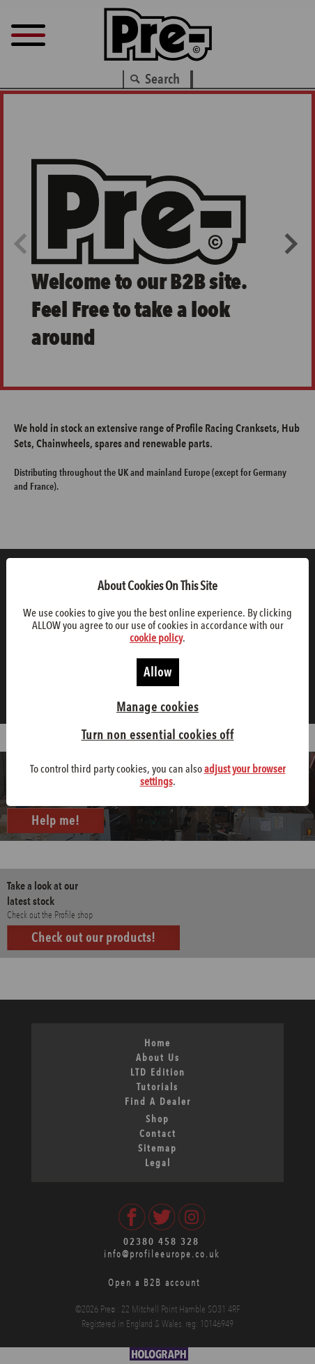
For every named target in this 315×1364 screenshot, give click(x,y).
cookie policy (156, 637)
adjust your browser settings (213, 775)
